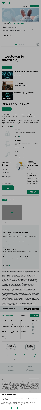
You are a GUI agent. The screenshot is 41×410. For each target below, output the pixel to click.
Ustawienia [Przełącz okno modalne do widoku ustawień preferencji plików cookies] (14, 407)
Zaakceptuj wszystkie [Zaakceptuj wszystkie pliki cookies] (35, 407)
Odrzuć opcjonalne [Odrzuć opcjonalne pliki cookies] (23, 407)
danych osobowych (30, 404)
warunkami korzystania (7, 404)
